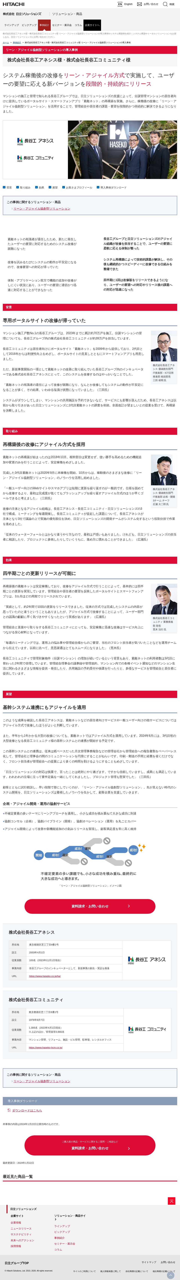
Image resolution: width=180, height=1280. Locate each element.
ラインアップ (11, 25)
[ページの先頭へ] (171, 1201)
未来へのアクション (22, 1240)
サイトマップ (149, 1262)
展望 (55, 187)
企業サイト (17, 1215)
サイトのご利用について (84, 1271)
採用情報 (16, 1246)
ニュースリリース (21, 1228)
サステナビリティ (21, 1234)
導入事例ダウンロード (113, 187)
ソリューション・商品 (67, 13)
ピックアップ (29, 25)
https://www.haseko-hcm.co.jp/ (45, 1047)
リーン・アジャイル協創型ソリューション (41, 208)
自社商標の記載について (137, 1271)
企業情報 (16, 1222)
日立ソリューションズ (23, 1209)
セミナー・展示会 (62, 25)
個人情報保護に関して (110, 1271)
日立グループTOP (17, 1263)
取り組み (25, 187)
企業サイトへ (92, 25)
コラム (78, 25)
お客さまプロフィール (79, 187)
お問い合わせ (168, 1262)
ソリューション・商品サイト (70, 1217)
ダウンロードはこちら (27, 1110)
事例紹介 (17, 42)
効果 (41, 187)
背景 (9, 187)
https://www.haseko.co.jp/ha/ (45, 976)
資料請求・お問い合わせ (90, 906)
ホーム (6, 42)
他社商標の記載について (164, 1271)
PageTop (170, 1275)
